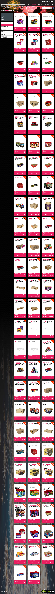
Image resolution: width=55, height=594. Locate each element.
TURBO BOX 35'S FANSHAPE (33, 527)
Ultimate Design (19, 96)
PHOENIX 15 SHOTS (48, 138)
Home (28, 4)
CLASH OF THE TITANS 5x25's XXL (20, 364)
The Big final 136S (33, 322)
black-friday (3, 31)
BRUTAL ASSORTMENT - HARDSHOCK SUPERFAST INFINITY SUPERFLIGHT (20, 508)
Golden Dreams (46, 445)
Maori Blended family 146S (47, 322)
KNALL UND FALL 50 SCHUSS (34, 15)
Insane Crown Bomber (48, 547)
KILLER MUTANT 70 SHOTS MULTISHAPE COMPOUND (47, 487)
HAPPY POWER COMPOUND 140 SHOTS (48, 56)
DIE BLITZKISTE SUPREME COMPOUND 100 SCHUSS (34, 180)
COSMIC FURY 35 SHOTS (33, 486)
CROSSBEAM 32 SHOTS (32, 568)
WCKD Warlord (19, 341)
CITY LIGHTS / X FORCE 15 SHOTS (19, 35)
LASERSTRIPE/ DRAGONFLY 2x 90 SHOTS (20, 527)
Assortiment (33, 4)
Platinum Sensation (47, 404)
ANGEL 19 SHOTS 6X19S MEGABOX (33, 363)
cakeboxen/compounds (4, 26)
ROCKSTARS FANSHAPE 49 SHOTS (48, 506)
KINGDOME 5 (34, 117)
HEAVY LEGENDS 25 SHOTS (34, 35)
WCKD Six (32, 341)
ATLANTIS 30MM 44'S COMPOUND (48, 527)
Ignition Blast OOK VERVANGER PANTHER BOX (47, 281)
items (52, 1)
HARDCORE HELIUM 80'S (47, 118)
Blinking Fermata (19, 424)
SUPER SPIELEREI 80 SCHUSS (48, 15)
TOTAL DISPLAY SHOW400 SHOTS (19, 281)
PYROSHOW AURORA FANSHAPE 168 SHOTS (20, 383)
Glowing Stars (18, 465)
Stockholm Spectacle (47, 199)
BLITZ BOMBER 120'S (32, 219)
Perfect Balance (46, 383)
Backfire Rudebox (33, 240)
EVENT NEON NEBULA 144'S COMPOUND (47, 301)
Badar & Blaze (19, 136)
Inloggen (45, 1)
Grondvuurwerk (3, 29)
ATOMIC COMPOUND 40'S (33, 506)
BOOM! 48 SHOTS (19, 15)
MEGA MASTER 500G (48, 97)
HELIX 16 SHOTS (20, 76)
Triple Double (48, 75)
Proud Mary (33, 423)
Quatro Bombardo (46, 178)
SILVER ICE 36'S (19, 55)
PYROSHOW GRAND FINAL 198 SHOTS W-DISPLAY (47, 364)
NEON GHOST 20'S (47, 35)
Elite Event (3, 34)
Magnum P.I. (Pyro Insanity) (48, 424)
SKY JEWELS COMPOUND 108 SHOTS (47, 220)
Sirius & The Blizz (33, 404)
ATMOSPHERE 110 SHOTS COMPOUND (19, 261)
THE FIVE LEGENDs (47, 240)
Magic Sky (46, 465)
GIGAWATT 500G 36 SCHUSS (19, 487)
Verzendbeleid (46, 4)
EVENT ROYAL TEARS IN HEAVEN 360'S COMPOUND (33, 302)
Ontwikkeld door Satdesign (29, 591)
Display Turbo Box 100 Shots (19, 404)
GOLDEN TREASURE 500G (19, 117)
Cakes (2, 24)
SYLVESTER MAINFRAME (19, 240)
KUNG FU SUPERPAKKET (20, 547)
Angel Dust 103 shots (33, 96)
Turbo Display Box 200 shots (34, 281)
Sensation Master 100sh (19, 445)
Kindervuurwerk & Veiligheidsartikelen (4, 37)
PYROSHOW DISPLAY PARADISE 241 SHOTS (34, 383)
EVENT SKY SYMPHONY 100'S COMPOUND (48, 260)
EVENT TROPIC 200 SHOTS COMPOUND (33, 260)
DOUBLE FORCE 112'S (48, 158)
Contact (52, 4)
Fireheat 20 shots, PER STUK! (33, 137)
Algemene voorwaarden (18, 591)
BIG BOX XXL (33, 547)
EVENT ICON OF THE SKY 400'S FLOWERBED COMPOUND (19, 302)
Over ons (40, 4)
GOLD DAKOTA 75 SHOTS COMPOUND (20, 219)
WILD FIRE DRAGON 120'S (33, 158)
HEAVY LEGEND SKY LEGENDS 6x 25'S (47, 343)
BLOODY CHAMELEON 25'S (34, 445)
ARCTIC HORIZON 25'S (20, 178)
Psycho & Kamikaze (19, 199)
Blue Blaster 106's (19, 567)
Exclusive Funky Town (33, 199)
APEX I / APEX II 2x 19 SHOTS (20, 322)
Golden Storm (32, 465)
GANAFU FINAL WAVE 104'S (20, 158)
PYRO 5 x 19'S (33, 56)
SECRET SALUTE (32, 76)
